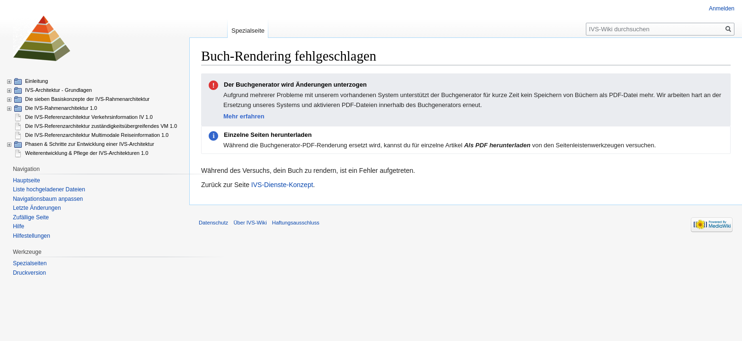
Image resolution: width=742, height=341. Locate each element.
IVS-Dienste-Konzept (282, 184)
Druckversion (29, 272)
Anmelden (721, 8)
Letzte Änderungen (37, 208)
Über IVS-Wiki (249, 222)
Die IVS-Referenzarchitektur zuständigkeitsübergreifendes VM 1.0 (101, 126)
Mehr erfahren (244, 116)
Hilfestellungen (31, 236)
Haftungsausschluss (295, 222)
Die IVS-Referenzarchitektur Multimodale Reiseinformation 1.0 (96, 135)
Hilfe (18, 226)
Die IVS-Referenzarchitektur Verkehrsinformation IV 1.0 (89, 117)
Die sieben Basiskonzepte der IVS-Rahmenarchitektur (87, 99)
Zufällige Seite (31, 217)
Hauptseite (26, 180)
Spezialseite (248, 30)
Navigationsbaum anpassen (48, 199)
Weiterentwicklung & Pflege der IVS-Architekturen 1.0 (86, 153)
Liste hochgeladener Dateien (49, 189)
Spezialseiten (29, 263)
